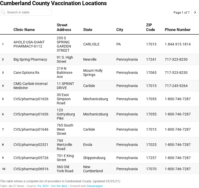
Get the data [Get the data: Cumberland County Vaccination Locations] (59, 186)
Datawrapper (95, 186)
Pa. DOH (43, 186)
